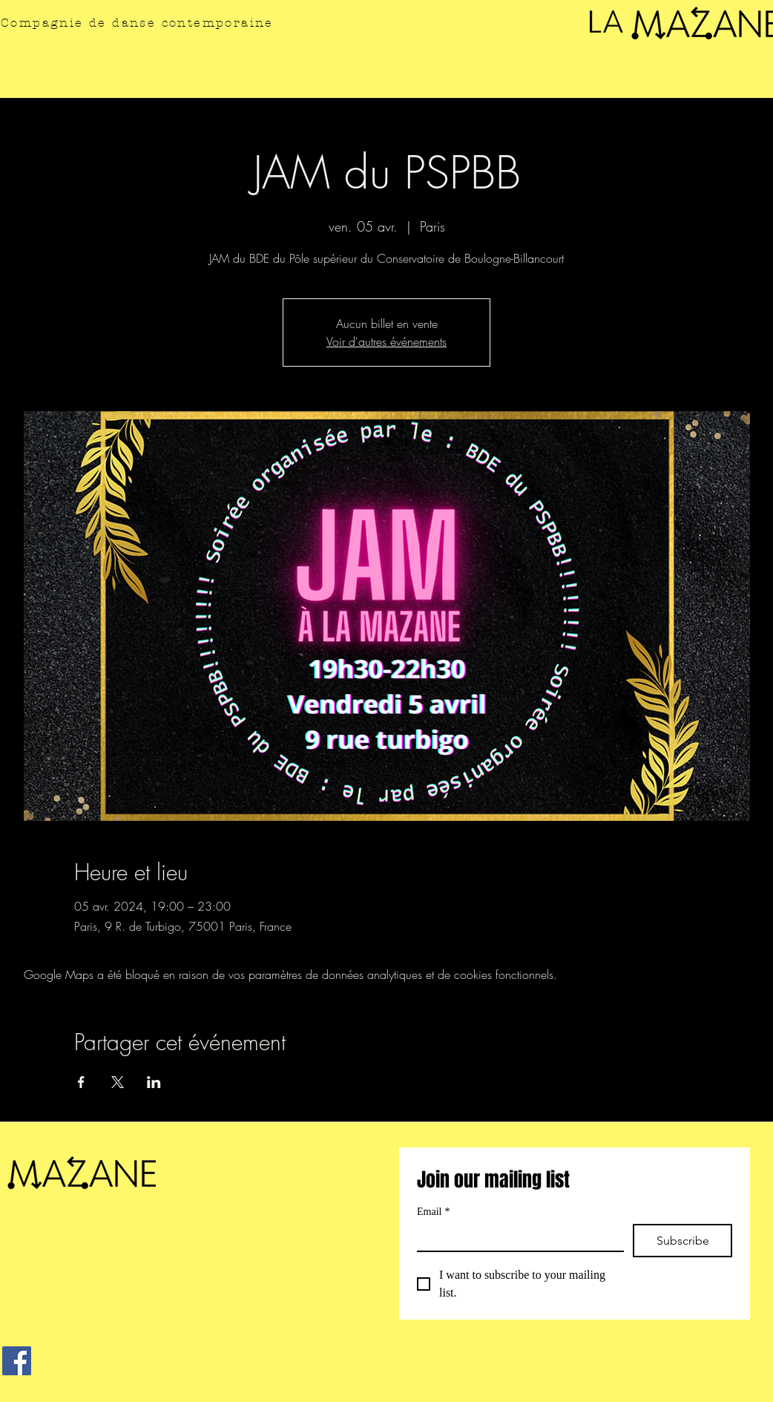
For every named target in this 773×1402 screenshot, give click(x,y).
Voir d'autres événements (386, 341)
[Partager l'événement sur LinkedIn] (154, 1082)
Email (433, 1211)
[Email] (516, 1237)
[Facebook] (16, 1360)
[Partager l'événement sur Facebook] (81, 1082)
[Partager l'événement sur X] (118, 1082)
